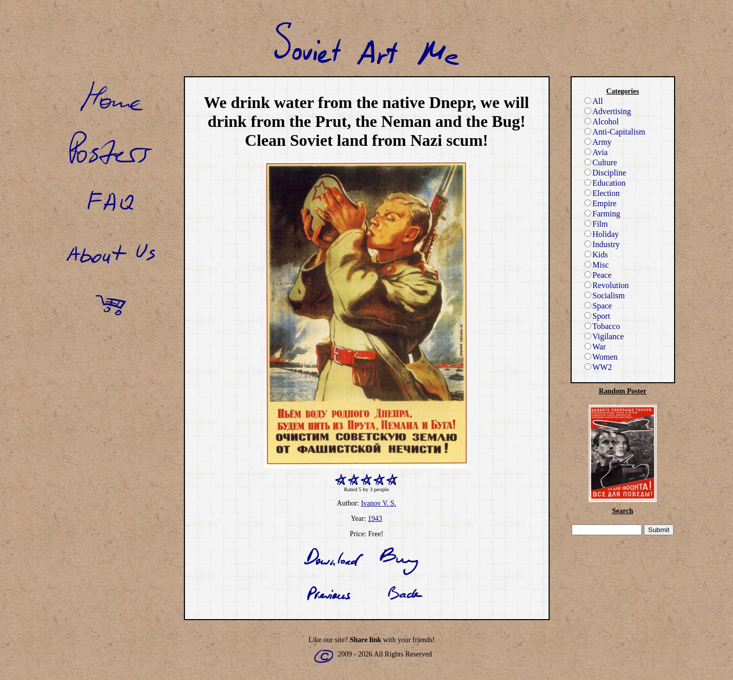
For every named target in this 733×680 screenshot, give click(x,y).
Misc (596, 264)
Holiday (601, 234)
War (595, 346)
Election (602, 193)
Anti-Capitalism (614, 131)
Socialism (604, 295)
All (593, 101)
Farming (602, 213)
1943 (375, 518)
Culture (600, 162)
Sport (597, 316)
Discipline (605, 172)
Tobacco (602, 326)
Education (605, 183)
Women (601, 357)
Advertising (608, 111)
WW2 (598, 367)
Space (598, 305)
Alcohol (601, 121)
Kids (596, 254)
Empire (600, 203)
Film (596, 224)
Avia (596, 152)
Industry (602, 244)
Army (598, 142)
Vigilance (604, 336)
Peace (598, 275)
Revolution (606, 285)
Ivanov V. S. (378, 503)
